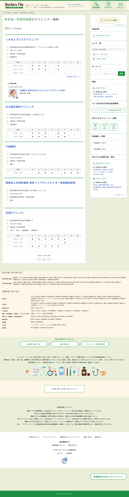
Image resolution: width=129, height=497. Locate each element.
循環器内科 (65, 296)
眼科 (45, 313)
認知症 (95, 185)
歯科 (32, 327)
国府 (109, 277)
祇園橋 (31, 277)
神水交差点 (29, 279)
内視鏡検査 (97, 169)
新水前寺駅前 (103, 277)
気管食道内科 (51, 296)
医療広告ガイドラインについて (70, 437)
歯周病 (104, 187)
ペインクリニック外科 (44, 305)
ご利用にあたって (34, 437)
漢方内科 (40, 298)
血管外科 (54, 305)
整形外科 (36, 303)
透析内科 (90, 298)
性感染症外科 (55, 316)
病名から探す (99, 179)
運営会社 (98, 437)
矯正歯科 (36, 327)
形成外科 (42, 303)
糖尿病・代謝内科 (75, 298)
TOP (3, 13)
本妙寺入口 (45, 284)
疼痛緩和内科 (116, 298)
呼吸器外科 (70, 303)
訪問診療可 (109, 96)
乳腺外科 (91, 303)
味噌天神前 (95, 277)
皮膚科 (33, 313)
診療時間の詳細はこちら (73, 77)
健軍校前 (36, 279)
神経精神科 (44, 319)
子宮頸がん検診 (98, 174)
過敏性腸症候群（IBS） (107, 185)
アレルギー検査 (98, 172)
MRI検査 (110, 169)
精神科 (33, 319)
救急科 (64, 325)
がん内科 (84, 298)
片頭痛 (95, 189)
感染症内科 (117, 296)
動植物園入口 (43, 279)
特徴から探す (99, 88)
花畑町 (55, 277)
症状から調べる (33, 344)
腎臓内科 (72, 296)
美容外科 (33, 322)
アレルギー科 (39, 313)
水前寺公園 (114, 277)
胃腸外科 (55, 303)
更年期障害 (97, 187)
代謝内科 (67, 298)
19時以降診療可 (98, 96)
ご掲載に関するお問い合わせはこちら (64, 389)
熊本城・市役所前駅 (20, 13)
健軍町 (57, 279)
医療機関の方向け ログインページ (108, 476)
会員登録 (69, 453)
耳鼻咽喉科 (50, 313)
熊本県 (9, 13)
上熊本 (15, 282)
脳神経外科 (77, 303)
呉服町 (36, 277)
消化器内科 (37, 296)
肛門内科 (33, 316)
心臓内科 (99, 296)
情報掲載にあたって (58, 445)
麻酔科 (59, 325)
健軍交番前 (51, 279)
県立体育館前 (37, 284)
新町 (62, 284)
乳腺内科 (33, 300)
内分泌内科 (60, 298)
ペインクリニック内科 (50, 298)
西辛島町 (71, 284)
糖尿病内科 (93, 296)
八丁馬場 (23, 279)
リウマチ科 (34, 325)
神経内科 (78, 296)
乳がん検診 (109, 172)
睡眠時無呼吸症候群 (114, 187)
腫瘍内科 (111, 296)
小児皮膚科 (60, 311)
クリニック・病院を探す (95, 344)
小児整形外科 (85, 311)
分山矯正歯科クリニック (20, 106)
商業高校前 (16, 279)
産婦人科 (33, 308)
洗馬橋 (66, 284)
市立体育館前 (122, 277)
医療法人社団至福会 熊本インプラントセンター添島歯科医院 (40, 182)
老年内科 (108, 298)
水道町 (75, 277)
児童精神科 (58, 319)
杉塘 (50, 284)
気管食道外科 (62, 303)
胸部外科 (117, 303)
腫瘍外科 (111, 303)
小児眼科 (43, 311)
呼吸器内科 (58, 296)
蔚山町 (59, 284)
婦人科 (42, 308)
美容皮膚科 (39, 322)
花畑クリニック (15, 212)
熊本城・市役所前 (62, 277)
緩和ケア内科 (40, 300)
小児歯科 (42, 327)
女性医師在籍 (97, 94)
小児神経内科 (68, 311)
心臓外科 (105, 303)
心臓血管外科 (98, 303)
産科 (37, 308)
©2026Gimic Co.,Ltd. (64, 494)
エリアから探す (100, 54)
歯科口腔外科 (49, 327)
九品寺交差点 (82, 277)
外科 (32, 303)
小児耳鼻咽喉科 (51, 311)
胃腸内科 (43, 296)
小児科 (33, 311)
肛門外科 (39, 316)
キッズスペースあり (110, 94)
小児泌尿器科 (76, 311)
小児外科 (37, 311)
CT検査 (104, 169)
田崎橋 (15, 277)
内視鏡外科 (34, 305)
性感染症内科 (46, 316)
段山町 (54, 284)
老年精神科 (51, 319)
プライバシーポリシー (50, 437)
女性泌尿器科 (69, 316)
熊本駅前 (26, 277)
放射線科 (54, 325)
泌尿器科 (62, 316)
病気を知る (64, 344)
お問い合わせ (87, 437)
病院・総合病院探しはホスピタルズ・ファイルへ (77, 5)
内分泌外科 (60, 305)
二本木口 (20, 277)
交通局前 (88, 277)
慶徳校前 (45, 277)
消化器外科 (48, 303)
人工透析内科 (85, 296)
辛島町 (51, 277)
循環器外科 (84, 303)
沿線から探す (99, 59)
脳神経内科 (102, 298)
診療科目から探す (101, 35)
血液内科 (105, 296)
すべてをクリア (119, 25)
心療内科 (37, 319)
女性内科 (96, 298)
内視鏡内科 (34, 298)
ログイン (60, 453)
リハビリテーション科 (44, 325)
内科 (32, 296)
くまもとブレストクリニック (22, 39)
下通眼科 (11, 146)
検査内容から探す (101, 163)
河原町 (40, 277)
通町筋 (71, 277)
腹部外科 (122, 303)
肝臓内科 (123, 298)
